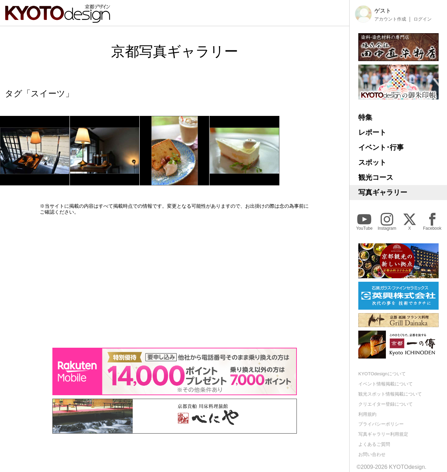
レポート (372, 132)
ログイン (422, 19)
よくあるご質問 (374, 444)
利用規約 (367, 414)
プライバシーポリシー (381, 424)
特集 (365, 117)
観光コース (375, 177)
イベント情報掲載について (385, 383)
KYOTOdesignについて (382, 373)
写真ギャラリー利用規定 (383, 434)
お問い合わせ (372, 454)
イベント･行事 (381, 147)
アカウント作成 (390, 19)
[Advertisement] (174, 281)
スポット (372, 162)
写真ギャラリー (382, 192)
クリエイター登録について (385, 404)
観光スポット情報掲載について (390, 394)
